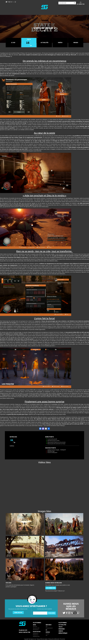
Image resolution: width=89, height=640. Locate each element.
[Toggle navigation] (3, 12)
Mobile (48, 632)
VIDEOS (61, 631)
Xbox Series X (36, 629)
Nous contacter (24, 632)
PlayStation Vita (36, 636)
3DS (46, 626)
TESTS (60, 627)
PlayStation (36, 632)
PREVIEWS (62, 629)
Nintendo (49, 625)
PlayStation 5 (35, 634)
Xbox (34, 625)
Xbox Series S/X (36, 628)
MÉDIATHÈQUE (63, 633)
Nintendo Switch (49, 628)
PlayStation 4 (35, 633)
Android (47, 633)
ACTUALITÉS (62, 625)
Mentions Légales (44, 639)
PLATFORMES (63, 623)
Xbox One (35, 626)
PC (46, 630)
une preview (3, 55)
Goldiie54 (12, 445)
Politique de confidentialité (54, 639)
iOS (46, 635)
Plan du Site (23, 630)
